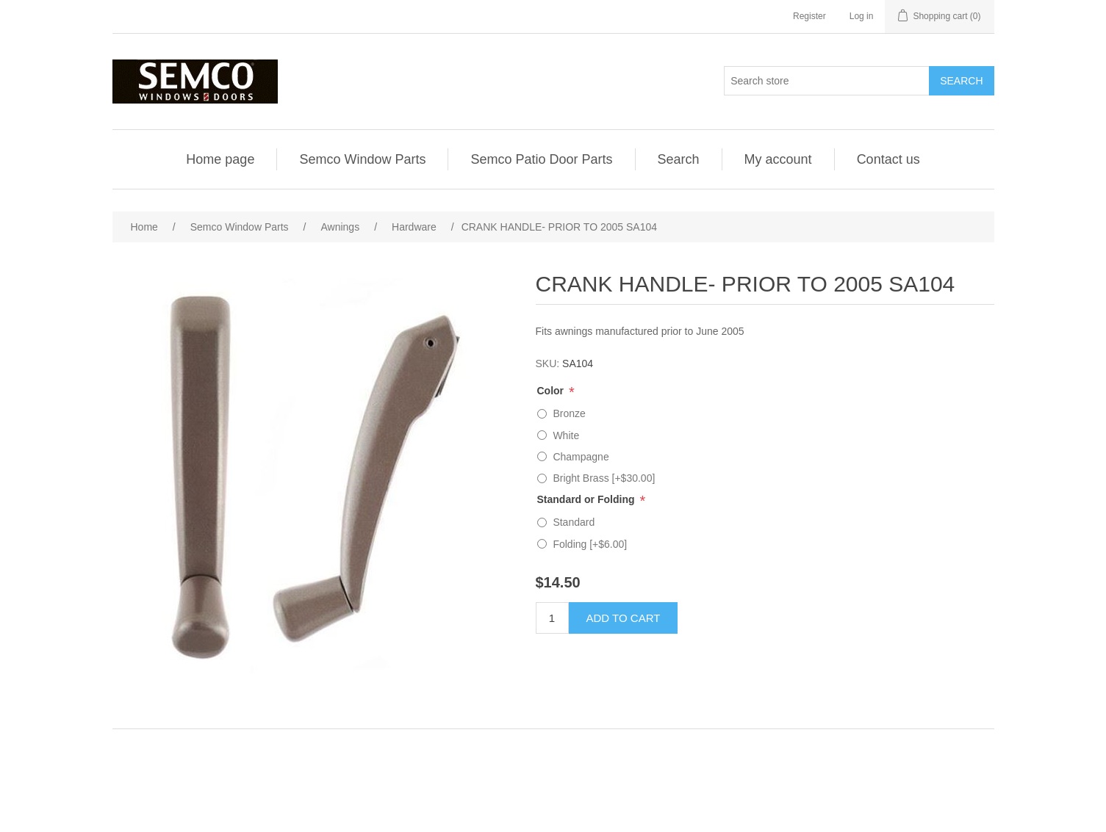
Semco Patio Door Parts (541, 159)
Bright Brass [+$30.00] (604, 478)
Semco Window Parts (362, 159)
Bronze (569, 413)
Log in (862, 16)
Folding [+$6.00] (590, 544)
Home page (220, 159)
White (566, 435)
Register (809, 16)
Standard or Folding (587, 499)
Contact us (888, 159)
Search (679, 159)
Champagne (580, 457)
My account (778, 159)
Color (552, 391)
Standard (574, 522)
